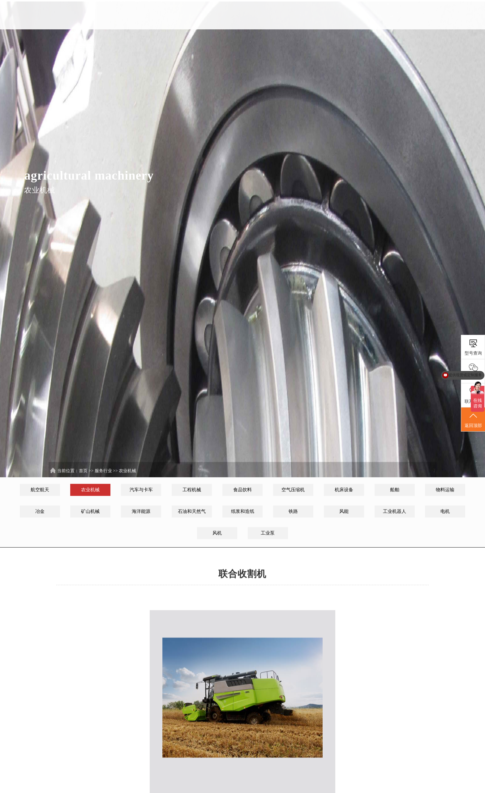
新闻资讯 (388, 15)
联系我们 (420, 15)
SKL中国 (289, 15)
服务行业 (355, 15)
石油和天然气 (192, 511)
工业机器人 (394, 511)
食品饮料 (242, 489)
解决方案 (322, 15)
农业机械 (127, 476)
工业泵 (268, 533)
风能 (344, 511)
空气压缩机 (293, 489)
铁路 (293, 511)
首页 (257, 15)
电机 (445, 511)
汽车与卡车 (141, 489)
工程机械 (191, 489)
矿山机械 (90, 511)
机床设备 (344, 489)
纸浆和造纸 (242, 511)
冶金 (40, 511)
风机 (217, 533)
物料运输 (445, 489)
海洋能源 (141, 511)
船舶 (394, 489)
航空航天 (40, 489)
